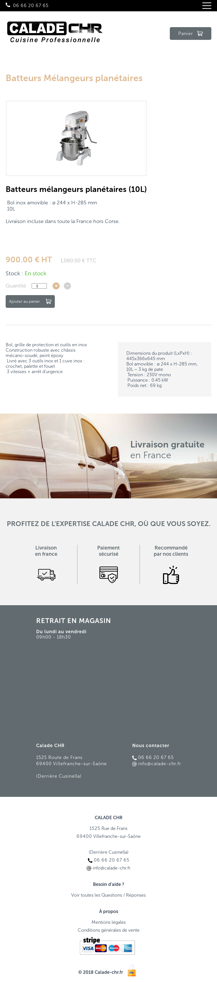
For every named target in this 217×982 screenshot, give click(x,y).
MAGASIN (95, 621)
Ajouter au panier (30, 301)
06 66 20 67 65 (31, 5)
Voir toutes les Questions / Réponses (108, 895)
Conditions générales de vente (109, 930)
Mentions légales (109, 922)
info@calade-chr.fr (156, 763)
